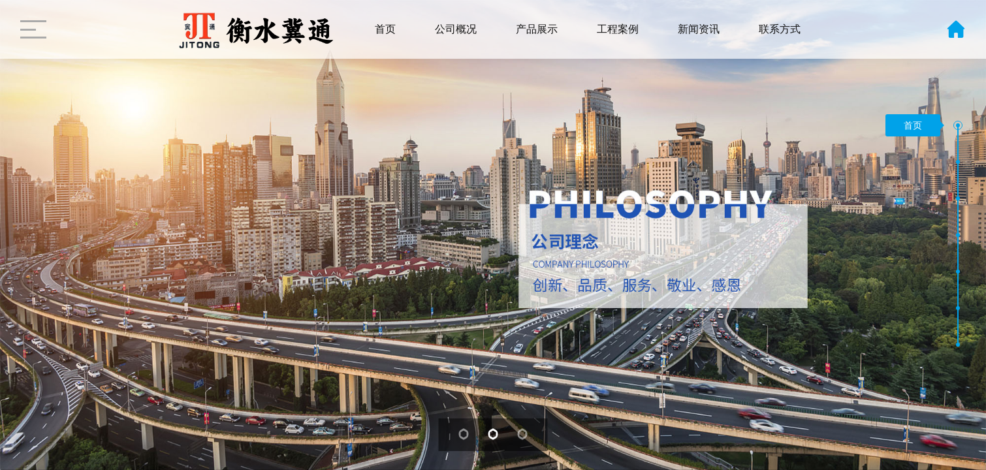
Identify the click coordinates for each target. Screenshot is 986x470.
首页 (385, 29)
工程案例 (618, 29)
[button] (958, 125)
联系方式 (780, 29)
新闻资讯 (699, 29)
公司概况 (456, 29)
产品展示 (537, 29)
